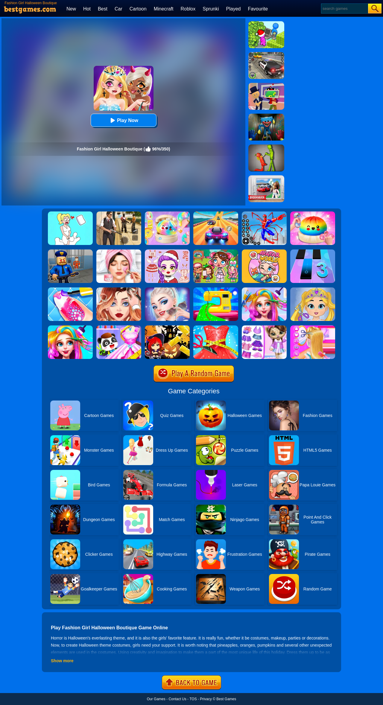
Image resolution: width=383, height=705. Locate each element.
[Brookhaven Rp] (266, 177)
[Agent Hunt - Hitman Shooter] (118, 213)
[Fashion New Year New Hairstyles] (70, 327)
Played (233, 8)
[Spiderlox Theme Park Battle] (264, 213)
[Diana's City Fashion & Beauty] (118, 251)
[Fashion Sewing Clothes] (215, 289)
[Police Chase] (266, 54)
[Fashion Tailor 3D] (215, 327)
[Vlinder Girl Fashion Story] (118, 289)
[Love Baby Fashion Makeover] (312, 289)
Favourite (258, 8)
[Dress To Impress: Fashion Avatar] (167, 251)
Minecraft (164, 8)
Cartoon (138, 8)
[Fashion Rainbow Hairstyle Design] (264, 289)
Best (102, 8)
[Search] (344, 8)
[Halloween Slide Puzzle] (167, 327)
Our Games (156, 699)
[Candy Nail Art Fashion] (70, 289)
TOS (193, 699)
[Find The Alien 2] (266, 85)
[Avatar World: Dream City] (215, 251)
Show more (62, 660)
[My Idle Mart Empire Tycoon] (266, 23)
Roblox (187, 8)
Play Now (123, 120)
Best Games (226, 699)
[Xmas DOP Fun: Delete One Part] (70, 213)
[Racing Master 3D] (215, 213)
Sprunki (211, 8)
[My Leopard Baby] (264, 327)
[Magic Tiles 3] (312, 251)
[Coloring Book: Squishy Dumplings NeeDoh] (312, 213)
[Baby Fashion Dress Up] (118, 327)
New (71, 8)
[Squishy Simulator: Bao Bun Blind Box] (167, 213)
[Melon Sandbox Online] (266, 146)
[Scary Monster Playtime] (266, 116)
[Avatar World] (264, 251)
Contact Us (177, 699)
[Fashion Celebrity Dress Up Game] (167, 289)
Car (118, 8)
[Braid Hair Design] (312, 327)
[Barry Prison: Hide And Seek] (70, 251)
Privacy (206, 699)
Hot (87, 8)
